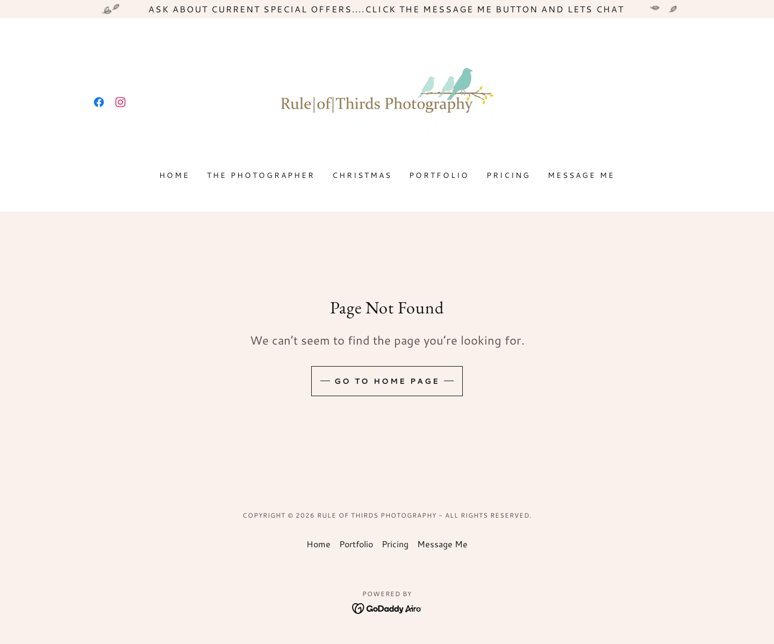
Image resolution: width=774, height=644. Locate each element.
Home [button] (318, 544)
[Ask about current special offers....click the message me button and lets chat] (387, 9)
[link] (99, 102)
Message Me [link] (581, 175)
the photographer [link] (261, 175)
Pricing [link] (508, 175)
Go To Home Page (387, 381)
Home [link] (174, 175)
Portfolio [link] (439, 175)
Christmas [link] (362, 175)
